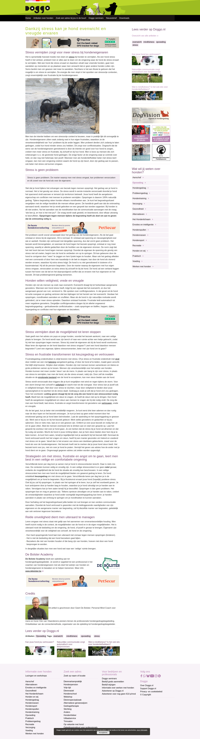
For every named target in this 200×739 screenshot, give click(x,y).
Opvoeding (41, 636)
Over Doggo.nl (146, 685)
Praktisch (137, 256)
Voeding (136, 261)
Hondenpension (71, 684)
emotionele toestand (47, 377)
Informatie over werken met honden (118, 688)
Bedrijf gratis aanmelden (113, 682)
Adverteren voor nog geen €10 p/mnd (119, 694)
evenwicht (58, 636)
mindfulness (71, 636)
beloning (52, 362)
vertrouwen (107, 403)
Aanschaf (137, 177)
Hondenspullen (139, 230)
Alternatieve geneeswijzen (75, 703)
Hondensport (138, 240)
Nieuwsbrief (111, 18)
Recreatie (137, 245)
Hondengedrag (139, 188)
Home (28, 18)
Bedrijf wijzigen (109, 685)
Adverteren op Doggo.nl (112, 691)
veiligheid (59, 385)
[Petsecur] (72, 227)
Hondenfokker (70, 715)
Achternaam (107, 717)
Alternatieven (138, 214)
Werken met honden (142, 266)
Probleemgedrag (140, 193)
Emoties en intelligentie (143, 225)
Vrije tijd (67, 688)
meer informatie (142, 730)
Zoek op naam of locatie (74, 676)
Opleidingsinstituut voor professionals (80, 727)
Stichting (67, 709)
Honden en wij (139, 251)
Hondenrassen (139, 235)
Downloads (124, 18)
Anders (67, 712)
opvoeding (85, 636)
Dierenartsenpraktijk (73, 681)
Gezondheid (138, 209)
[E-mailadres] (120, 704)
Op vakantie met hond (74, 724)
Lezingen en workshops (36, 676)
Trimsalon (68, 721)
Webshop (68, 697)
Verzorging (137, 204)
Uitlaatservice (70, 718)
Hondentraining (139, 198)
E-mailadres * (108, 700)
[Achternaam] (120, 721)
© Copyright (145, 695)
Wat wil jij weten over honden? (146, 170)
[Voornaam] (120, 713)
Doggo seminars (96, 18)
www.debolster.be (33, 571)
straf (117, 359)
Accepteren (103, 733)
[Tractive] (72, 42)
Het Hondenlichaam (142, 219)
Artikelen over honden (43, 18)
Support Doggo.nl (148, 688)
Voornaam (106, 709)
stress (71, 57)
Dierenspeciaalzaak (73, 700)
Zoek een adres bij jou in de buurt (71, 18)
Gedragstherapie (71, 706)
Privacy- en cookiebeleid (151, 691)
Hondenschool (70, 694)
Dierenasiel (69, 691)
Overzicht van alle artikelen (144, 36)
